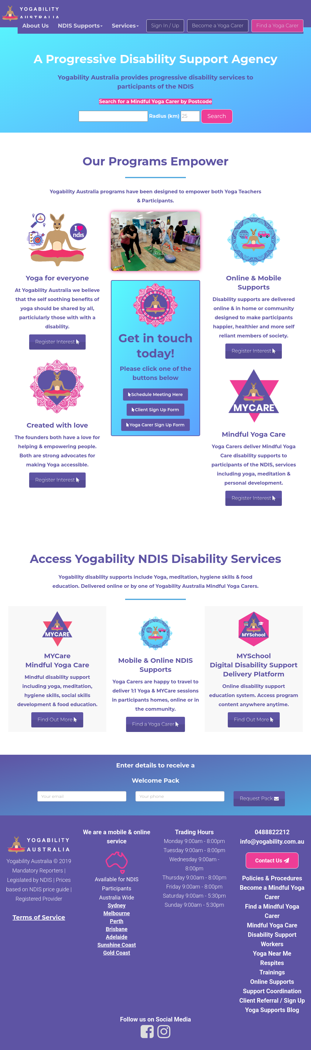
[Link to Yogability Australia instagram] (163, 1032)
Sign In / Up (165, 26)
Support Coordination (272, 991)
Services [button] (125, 25)
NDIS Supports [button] (80, 25)
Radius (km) (164, 116)
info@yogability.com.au (272, 841)
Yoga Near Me (272, 953)
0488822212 (272, 832)
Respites (272, 963)
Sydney (117, 905)
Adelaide (117, 937)
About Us (35, 25)
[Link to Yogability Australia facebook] (147, 1032)
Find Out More (57, 720)
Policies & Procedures (272, 878)
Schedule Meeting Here (155, 394)
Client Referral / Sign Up (272, 1000)
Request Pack (259, 798)
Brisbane (117, 929)
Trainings (272, 972)
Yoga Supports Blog (272, 1010)
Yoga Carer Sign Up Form (155, 425)
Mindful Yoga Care (272, 925)
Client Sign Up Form (155, 409)
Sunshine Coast (116, 945)
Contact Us (272, 860)
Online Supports (272, 981)
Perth (116, 921)
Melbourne (116, 913)
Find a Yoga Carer (277, 26)
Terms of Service (39, 917)
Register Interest (57, 342)
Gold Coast (116, 953)
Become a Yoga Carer (218, 26)
